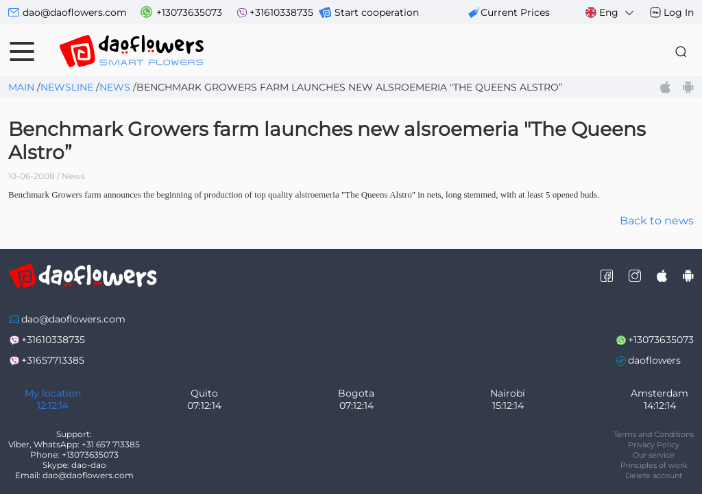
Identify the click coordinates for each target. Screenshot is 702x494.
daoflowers (654, 360)
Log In (679, 12)
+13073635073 (189, 12)
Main (21, 87)
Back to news (657, 220)
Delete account (653, 475)
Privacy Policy (653, 444)
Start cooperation (377, 12)
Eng (610, 12)
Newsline (66, 87)
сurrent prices (515, 12)
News (114, 87)
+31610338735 (281, 12)
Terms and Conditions (654, 434)
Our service (654, 455)
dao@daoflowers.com (75, 12)
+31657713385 (52, 360)
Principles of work (654, 465)
